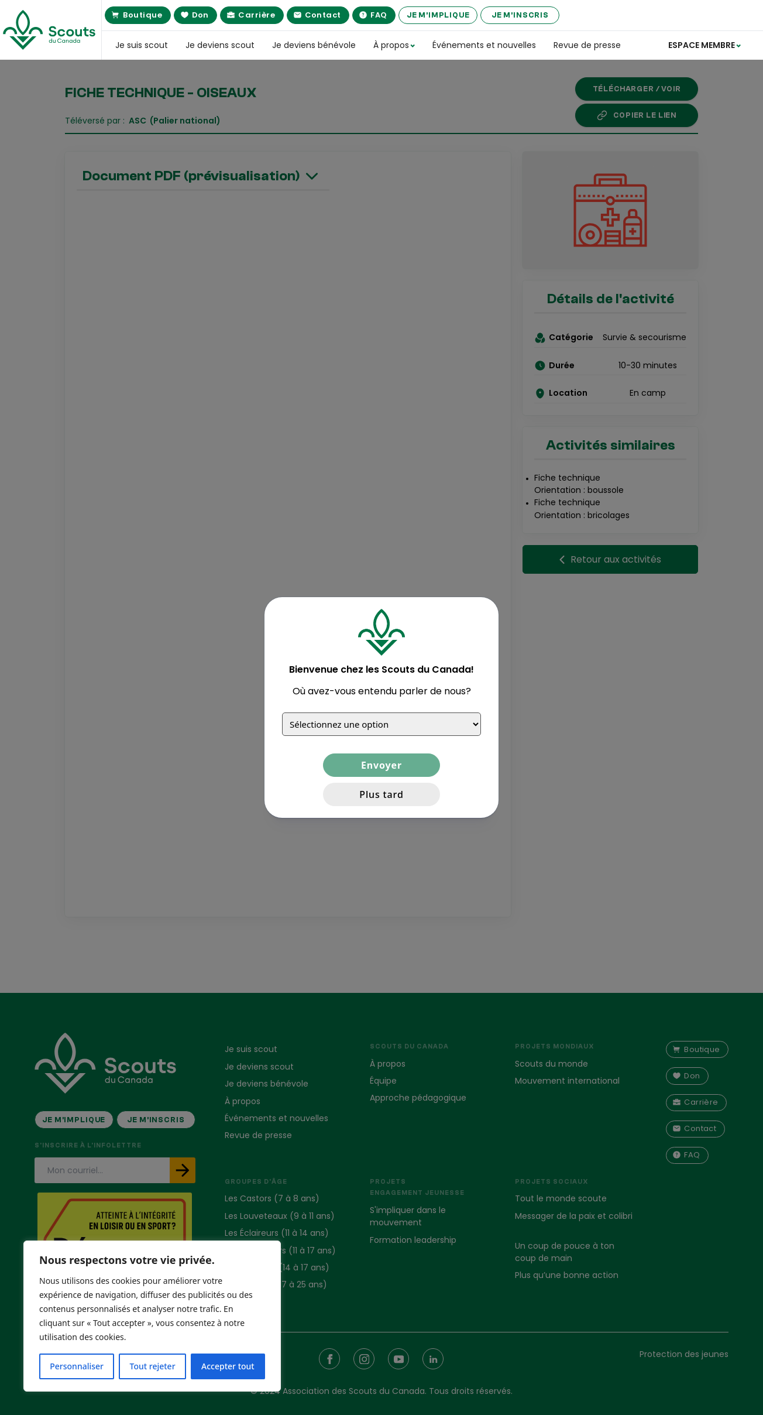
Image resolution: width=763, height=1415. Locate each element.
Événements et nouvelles (484, 45)
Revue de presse (587, 45)
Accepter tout (228, 1366)
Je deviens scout (220, 45)
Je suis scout (141, 45)
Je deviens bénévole (314, 45)
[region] (152, 1316)
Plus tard (381, 794)
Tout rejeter (153, 1366)
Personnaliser (77, 1366)
